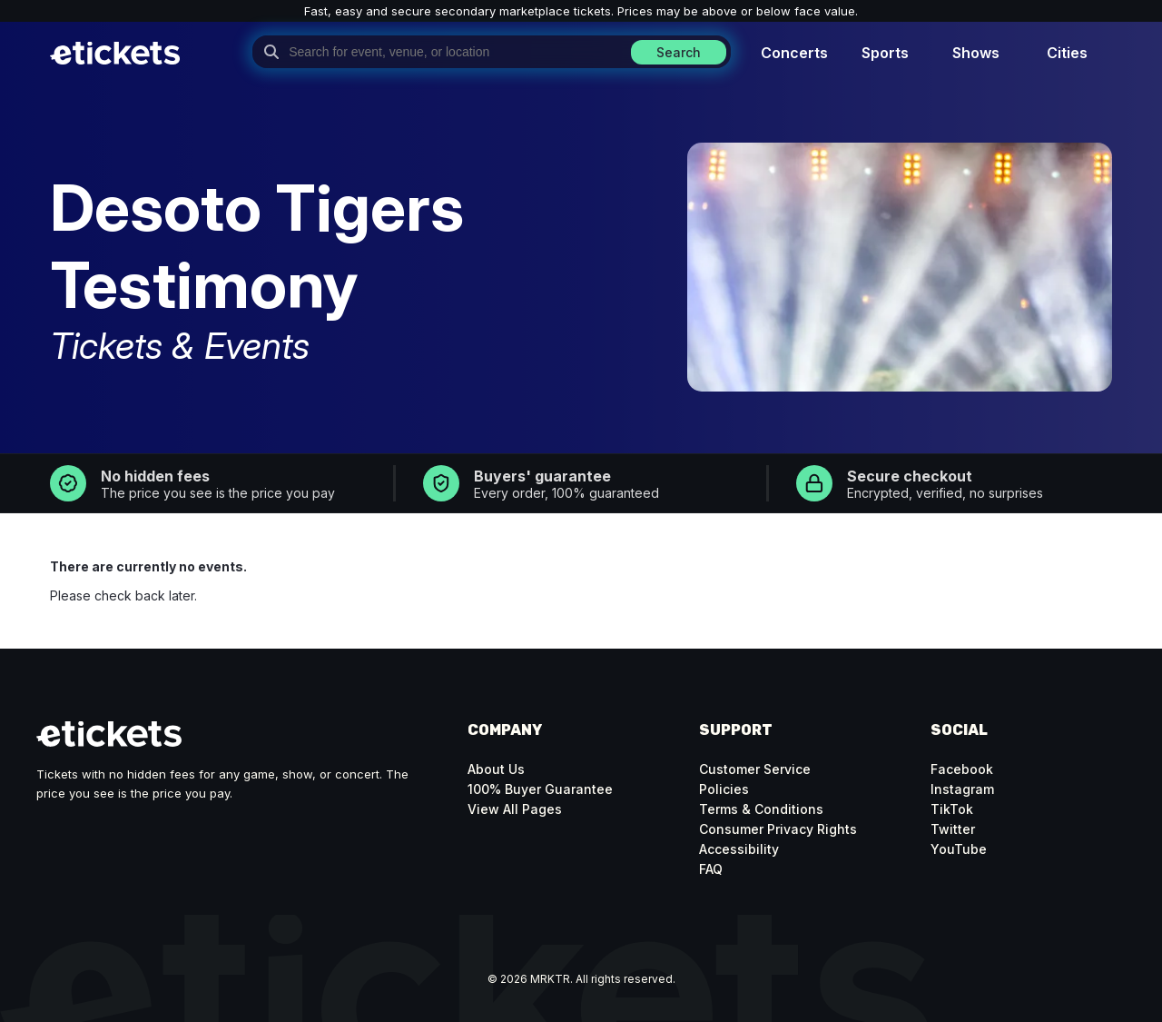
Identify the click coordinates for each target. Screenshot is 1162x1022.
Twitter (953, 829)
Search (678, 52)
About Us (496, 769)
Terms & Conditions (761, 809)
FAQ (711, 869)
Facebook (962, 769)
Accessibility (739, 849)
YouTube (959, 849)
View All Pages (515, 809)
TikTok (952, 809)
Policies (724, 789)
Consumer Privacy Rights (778, 829)
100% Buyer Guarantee (540, 789)
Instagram (962, 789)
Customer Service (755, 769)
